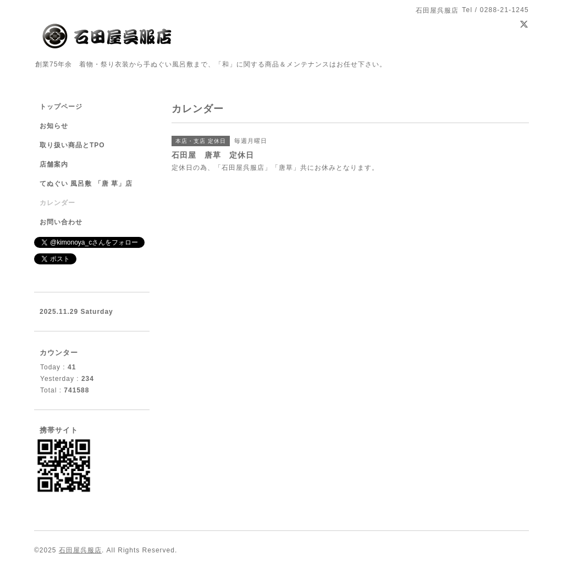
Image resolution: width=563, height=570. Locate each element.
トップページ (61, 106)
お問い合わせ (61, 222)
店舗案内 (54, 164)
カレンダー (57, 203)
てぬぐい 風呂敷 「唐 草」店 (86, 183)
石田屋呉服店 (80, 550)
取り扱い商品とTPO (72, 145)
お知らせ (54, 126)
